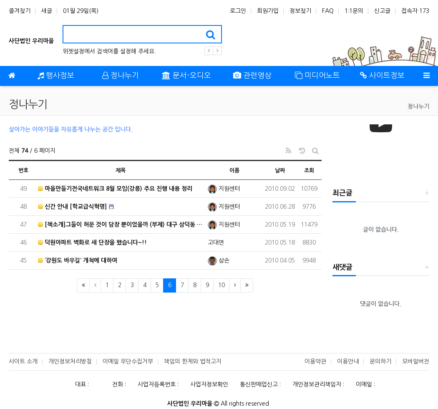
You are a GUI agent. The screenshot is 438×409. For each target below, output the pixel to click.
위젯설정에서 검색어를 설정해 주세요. (109, 51)
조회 (309, 170)
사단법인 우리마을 (31, 41)
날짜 (280, 170)
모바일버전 (415, 361)
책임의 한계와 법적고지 (193, 361)
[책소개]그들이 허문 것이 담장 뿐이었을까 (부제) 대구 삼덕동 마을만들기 (120, 224)
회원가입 (268, 11)
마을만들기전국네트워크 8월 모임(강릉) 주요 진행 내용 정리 (115, 189)
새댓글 (342, 267)
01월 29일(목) (80, 11)
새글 (46, 11)
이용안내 (348, 361)
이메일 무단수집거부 (128, 361)
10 (221, 285)
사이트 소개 (23, 361)
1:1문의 (354, 11)
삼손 (218, 260)
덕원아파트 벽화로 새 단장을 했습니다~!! (92, 242)
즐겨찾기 (19, 11)
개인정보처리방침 (70, 361)
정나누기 (418, 106)
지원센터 (224, 189)
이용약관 (315, 361)
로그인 (238, 11)
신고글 (382, 11)
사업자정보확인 (209, 384)
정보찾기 (300, 11)
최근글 (342, 193)
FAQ (328, 11)
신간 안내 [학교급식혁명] (72, 207)
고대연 (216, 242)
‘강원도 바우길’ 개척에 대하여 (77, 260)
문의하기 (380, 361)
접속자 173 (415, 11)
